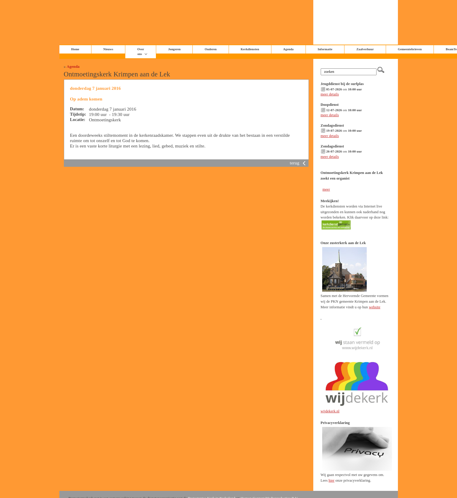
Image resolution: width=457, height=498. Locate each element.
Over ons (140, 52)
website (374, 307)
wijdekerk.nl (330, 411)
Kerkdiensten (250, 49)
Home (75, 49)
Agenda (73, 66)
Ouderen (210, 49)
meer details (330, 94)
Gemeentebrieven (410, 49)
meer (326, 189)
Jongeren (174, 49)
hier (332, 480)
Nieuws (108, 49)
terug (299, 162)
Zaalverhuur (365, 49)
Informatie (325, 49)
